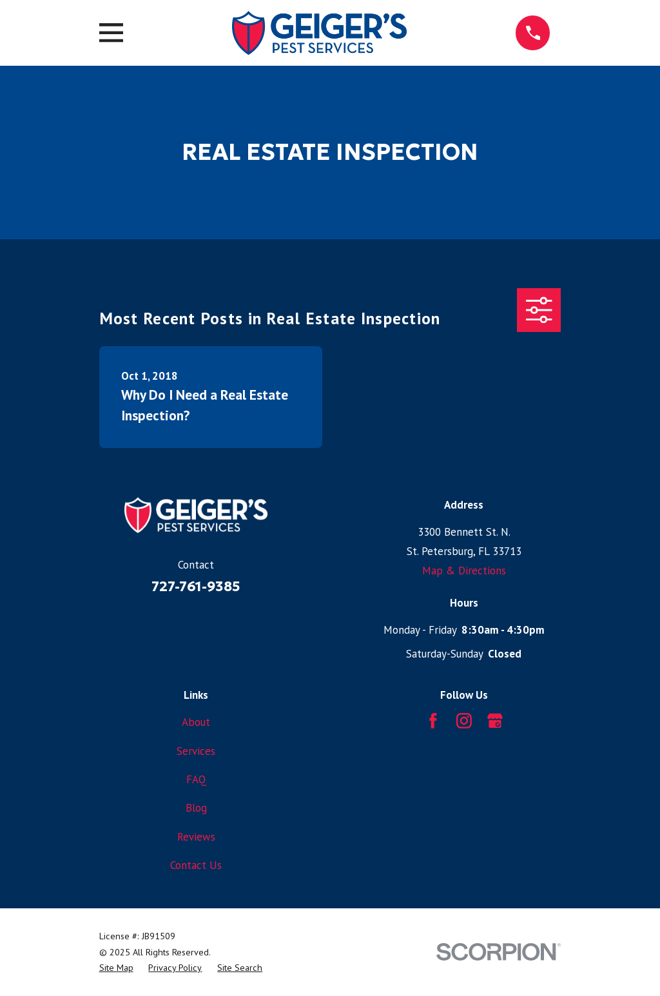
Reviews (196, 837)
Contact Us (196, 865)
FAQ (196, 779)
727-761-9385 (195, 586)
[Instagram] (464, 720)
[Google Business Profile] (495, 720)
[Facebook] (433, 720)
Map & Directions (464, 570)
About (196, 722)
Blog (196, 808)
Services (196, 751)
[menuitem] (116, 968)
